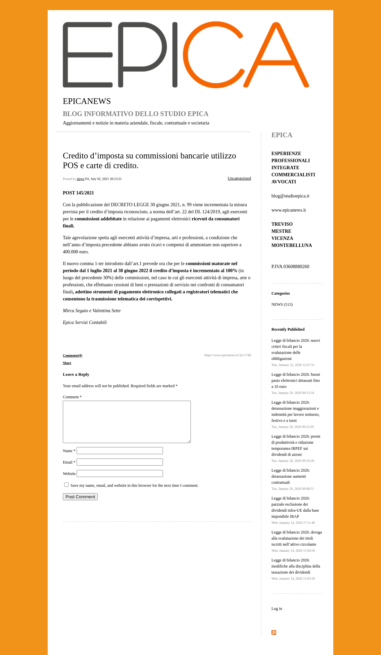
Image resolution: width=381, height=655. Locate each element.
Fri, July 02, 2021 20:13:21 (103, 179)
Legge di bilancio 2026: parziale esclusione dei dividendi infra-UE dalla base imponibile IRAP (295, 510)
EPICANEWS (87, 101)
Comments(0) (72, 355)
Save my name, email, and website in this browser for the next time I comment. (135, 493)
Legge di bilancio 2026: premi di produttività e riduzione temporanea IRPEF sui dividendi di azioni (295, 448)
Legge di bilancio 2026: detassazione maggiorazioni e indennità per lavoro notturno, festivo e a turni (295, 414)
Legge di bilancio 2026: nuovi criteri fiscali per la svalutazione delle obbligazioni (295, 352)
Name (69, 459)
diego (80, 179)
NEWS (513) (282, 304)
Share (67, 363)
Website (69, 481)
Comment (72, 397)
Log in (276, 608)
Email (69, 470)
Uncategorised (239, 178)
